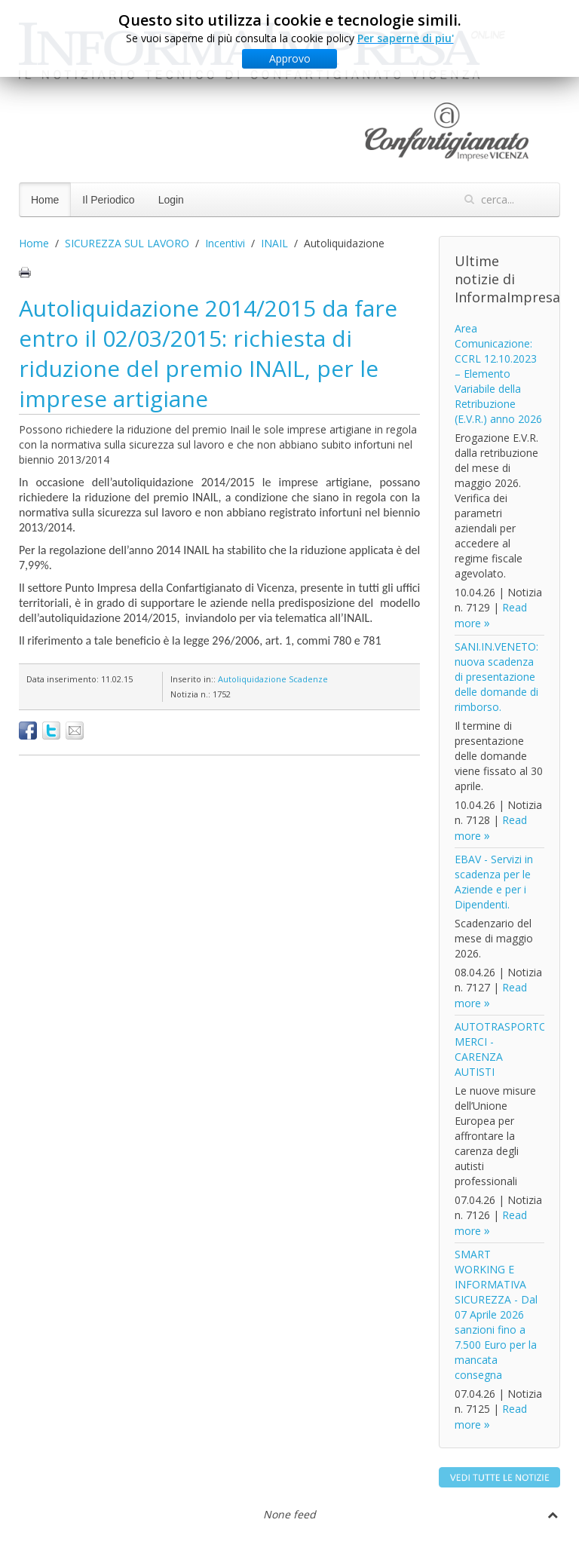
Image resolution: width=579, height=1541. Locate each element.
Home (45, 200)
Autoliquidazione (252, 679)
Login (171, 200)
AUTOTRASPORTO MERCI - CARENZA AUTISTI (501, 1049)
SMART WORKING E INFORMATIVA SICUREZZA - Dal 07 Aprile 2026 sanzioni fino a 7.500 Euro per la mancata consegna (496, 1314)
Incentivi (225, 243)
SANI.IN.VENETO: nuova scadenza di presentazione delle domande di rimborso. (496, 676)
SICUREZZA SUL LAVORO (127, 243)
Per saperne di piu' (405, 38)
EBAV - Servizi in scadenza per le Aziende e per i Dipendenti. (494, 881)
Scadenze (308, 679)
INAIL (274, 243)
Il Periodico (108, 200)
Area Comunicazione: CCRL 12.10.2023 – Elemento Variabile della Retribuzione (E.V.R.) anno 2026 (498, 373)
